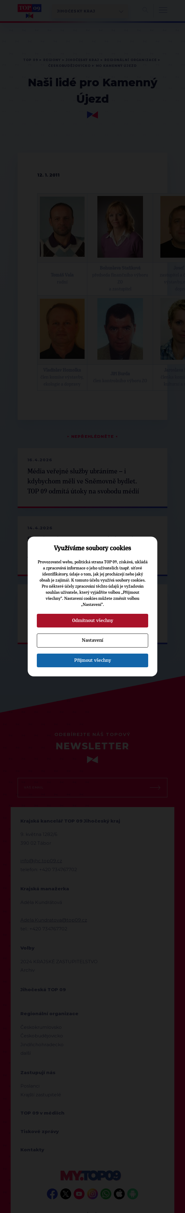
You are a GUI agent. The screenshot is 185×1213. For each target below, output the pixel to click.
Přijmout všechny (92, 660)
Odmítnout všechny (92, 620)
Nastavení (92, 640)
